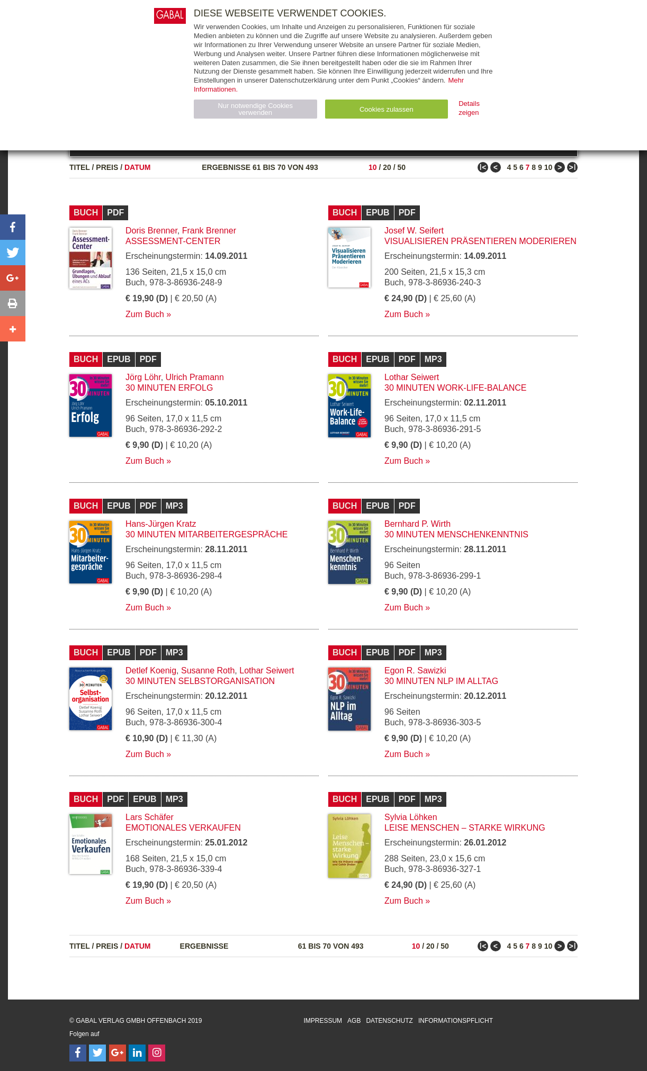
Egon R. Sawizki (415, 670)
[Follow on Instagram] (156, 1053)
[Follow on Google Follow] (117, 1053)
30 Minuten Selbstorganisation (200, 681)
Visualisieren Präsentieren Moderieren (480, 241)
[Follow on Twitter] (97, 1053)
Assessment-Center (173, 241)
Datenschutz (389, 1020)
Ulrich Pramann (195, 377)
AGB (354, 1020)
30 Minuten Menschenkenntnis (456, 534)
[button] (12, 227)
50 (401, 167)
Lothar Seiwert (411, 377)
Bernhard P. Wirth (417, 523)
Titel (79, 167)
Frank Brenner (209, 230)
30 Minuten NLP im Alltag (441, 681)
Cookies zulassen (387, 109)
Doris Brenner (151, 230)
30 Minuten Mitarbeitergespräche (206, 534)
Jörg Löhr (143, 377)
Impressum (322, 1020)
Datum (137, 167)
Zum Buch (144, 314)
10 (373, 167)
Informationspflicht (455, 1020)
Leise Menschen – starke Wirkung (464, 827)
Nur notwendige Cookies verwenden (255, 109)
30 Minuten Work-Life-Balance (455, 387)
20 (387, 167)
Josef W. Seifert (414, 230)
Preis (107, 167)
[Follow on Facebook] (77, 1053)
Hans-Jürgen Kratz (160, 523)
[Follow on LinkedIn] (137, 1053)
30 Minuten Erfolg (169, 387)
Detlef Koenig (150, 670)
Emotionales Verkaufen (183, 827)
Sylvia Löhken (410, 817)
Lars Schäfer (149, 817)
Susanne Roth (208, 670)
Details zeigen (469, 108)
